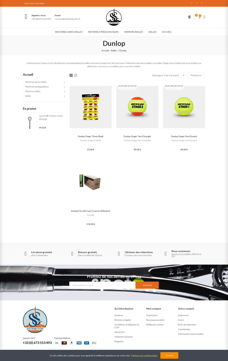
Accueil (90, 215)
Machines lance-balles (36, 82)
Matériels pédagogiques (37, 86)
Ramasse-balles (32, 91)
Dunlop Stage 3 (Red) (90, 140)
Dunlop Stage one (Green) (184, 136)
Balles (28, 96)
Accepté (169, 355)
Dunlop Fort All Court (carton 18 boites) (90, 211)
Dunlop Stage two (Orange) (137, 136)
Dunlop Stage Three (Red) (90, 136)
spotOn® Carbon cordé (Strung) (50, 117)
